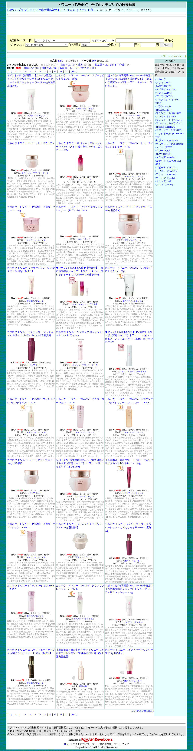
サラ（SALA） (164, 181)
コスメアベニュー (83, 179)
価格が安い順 (31, 68)
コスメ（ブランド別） (81, 10)
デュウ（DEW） (165, 96)
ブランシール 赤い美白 (168, 113)
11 (66, 71)
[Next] (74, 71)
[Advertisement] (75, 25)
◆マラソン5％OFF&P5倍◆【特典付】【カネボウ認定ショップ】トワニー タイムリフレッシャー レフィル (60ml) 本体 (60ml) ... (79, 271)
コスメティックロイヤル (84, 109)
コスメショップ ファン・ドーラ (35, 173)
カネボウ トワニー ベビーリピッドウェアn (30, 143)
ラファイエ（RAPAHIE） (170, 130)
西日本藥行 (84, 686)
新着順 (63, 68)
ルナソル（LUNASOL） (169, 160)
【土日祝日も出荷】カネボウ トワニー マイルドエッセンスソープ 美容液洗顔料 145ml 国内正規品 (80, 653)
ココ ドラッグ (84, 239)
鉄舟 (158, 164)
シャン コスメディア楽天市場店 (83, 304)
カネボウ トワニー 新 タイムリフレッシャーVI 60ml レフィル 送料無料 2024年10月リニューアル (79, 146)
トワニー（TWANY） (168, 170)
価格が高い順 (49, 68)
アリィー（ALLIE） (167, 174)
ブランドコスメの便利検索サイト (40, 10)
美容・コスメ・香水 (72, 64)
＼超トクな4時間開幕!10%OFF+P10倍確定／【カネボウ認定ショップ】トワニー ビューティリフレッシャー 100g (129, 589)
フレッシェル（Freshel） (169, 120)
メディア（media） (166, 157)
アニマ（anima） (165, 184)
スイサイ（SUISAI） (167, 89)
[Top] (9, 71)
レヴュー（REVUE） (167, 140)
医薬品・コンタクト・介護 (109, 64)
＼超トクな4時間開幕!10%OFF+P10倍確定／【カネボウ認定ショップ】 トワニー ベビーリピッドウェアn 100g (80, 463)
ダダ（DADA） (164, 92)
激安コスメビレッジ (132, 240)
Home (11, 10)
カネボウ (161, 79)
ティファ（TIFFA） (166, 177)
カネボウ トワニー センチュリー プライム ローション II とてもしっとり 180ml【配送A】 (128, 527)
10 (60, 71)
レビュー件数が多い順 (82, 68)
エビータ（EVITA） (167, 167)
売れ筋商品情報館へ (143, 711)
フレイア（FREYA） (167, 116)
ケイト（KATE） (165, 147)
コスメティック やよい (35, 116)
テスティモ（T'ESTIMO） (170, 143)
